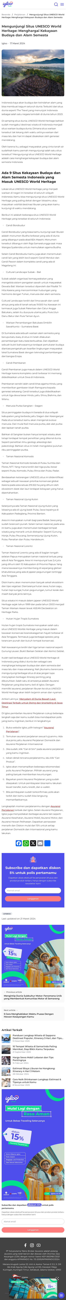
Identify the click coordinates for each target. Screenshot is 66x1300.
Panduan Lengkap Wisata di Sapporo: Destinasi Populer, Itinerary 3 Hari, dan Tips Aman (37, 1037)
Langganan (33, 898)
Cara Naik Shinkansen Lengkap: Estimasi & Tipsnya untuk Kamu (37, 1081)
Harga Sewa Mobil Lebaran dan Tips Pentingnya (33, 1059)
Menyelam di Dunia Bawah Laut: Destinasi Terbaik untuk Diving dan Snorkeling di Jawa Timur (32, 703)
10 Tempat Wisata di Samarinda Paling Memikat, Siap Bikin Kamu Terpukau (35, 1048)
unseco (7, 913)
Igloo (4, 43)
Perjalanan (19, 14)
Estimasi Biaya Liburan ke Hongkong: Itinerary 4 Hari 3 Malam (34, 1070)
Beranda (6, 14)
